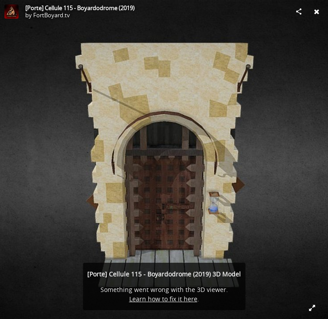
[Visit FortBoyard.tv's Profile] (11, 11)
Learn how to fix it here (163, 299)
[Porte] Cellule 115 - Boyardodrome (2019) (80, 8)
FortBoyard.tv (51, 15)
